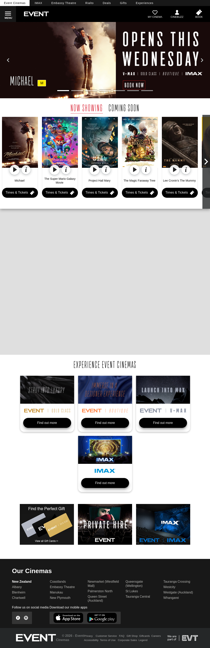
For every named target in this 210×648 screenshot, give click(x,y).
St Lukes (131, 591)
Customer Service (106, 635)
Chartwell (18, 597)
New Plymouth (60, 597)
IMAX (38, 3)
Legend (142, 640)
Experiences (144, 3)
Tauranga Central (137, 596)
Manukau (56, 592)
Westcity (169, 587)
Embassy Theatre (62, 587)
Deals (107, 3)
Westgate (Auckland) (178, 592)
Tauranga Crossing (176, 581)
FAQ (121, 635)
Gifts (123, 3)
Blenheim (18, 592)
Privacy (88, 635)
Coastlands (58, 581)
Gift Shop (132, 635)
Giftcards (144, 635)
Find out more (47, 422)
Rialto (89, 3)
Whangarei (171, 597)
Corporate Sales (127, 640)
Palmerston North (100, 591)
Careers (156, 635)
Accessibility (91, 640)
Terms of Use (108, 640)
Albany (17, 587)
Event (15, 3)
